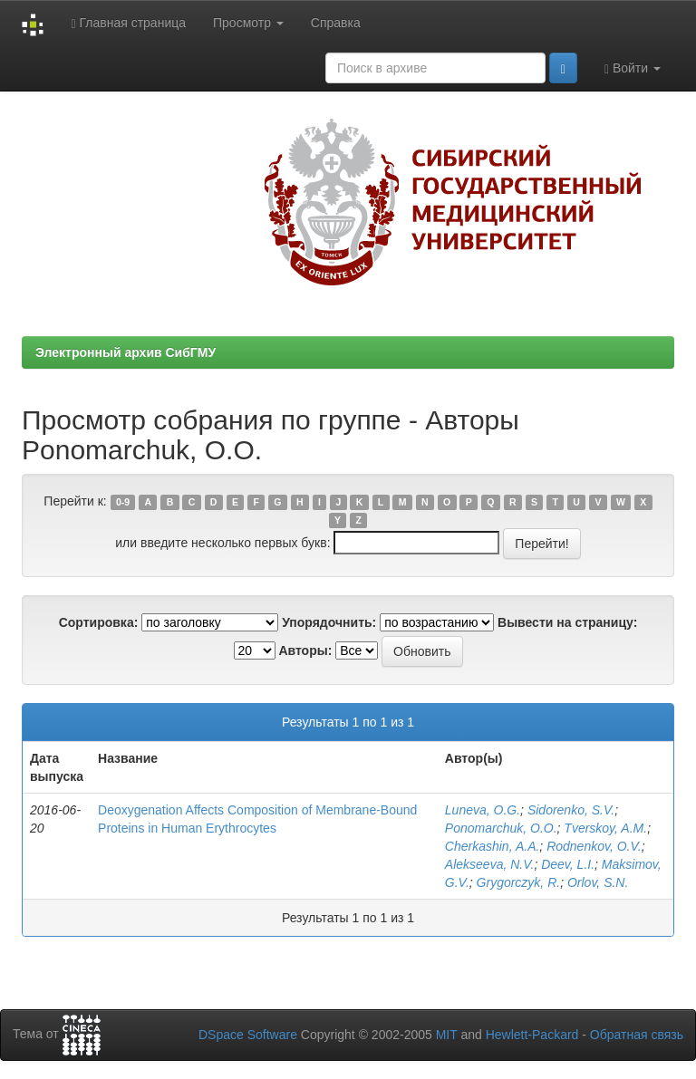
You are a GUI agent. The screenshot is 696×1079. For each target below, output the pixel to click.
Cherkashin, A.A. (492, 846)
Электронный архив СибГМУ (125, 352)
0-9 (123, 501)
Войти (632, 68)
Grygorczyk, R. (519, 882)
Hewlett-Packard (532, 1034)
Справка (336, 22)
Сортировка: (99, 622)
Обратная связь (636, 1034)
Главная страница (128, 23)
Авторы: (305, 650)
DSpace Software (247, 1034)
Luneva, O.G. (482, 810)
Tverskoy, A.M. (605, 828)
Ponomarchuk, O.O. (501, 828)
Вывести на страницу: (567, 622)
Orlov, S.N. (597, 882)
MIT (447, 1034)
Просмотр (248, 22)
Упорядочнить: (329, 622)
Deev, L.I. (567, 864)
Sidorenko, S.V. (570, 810)
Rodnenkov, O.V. (594, 846)
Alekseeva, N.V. (490, 864)
